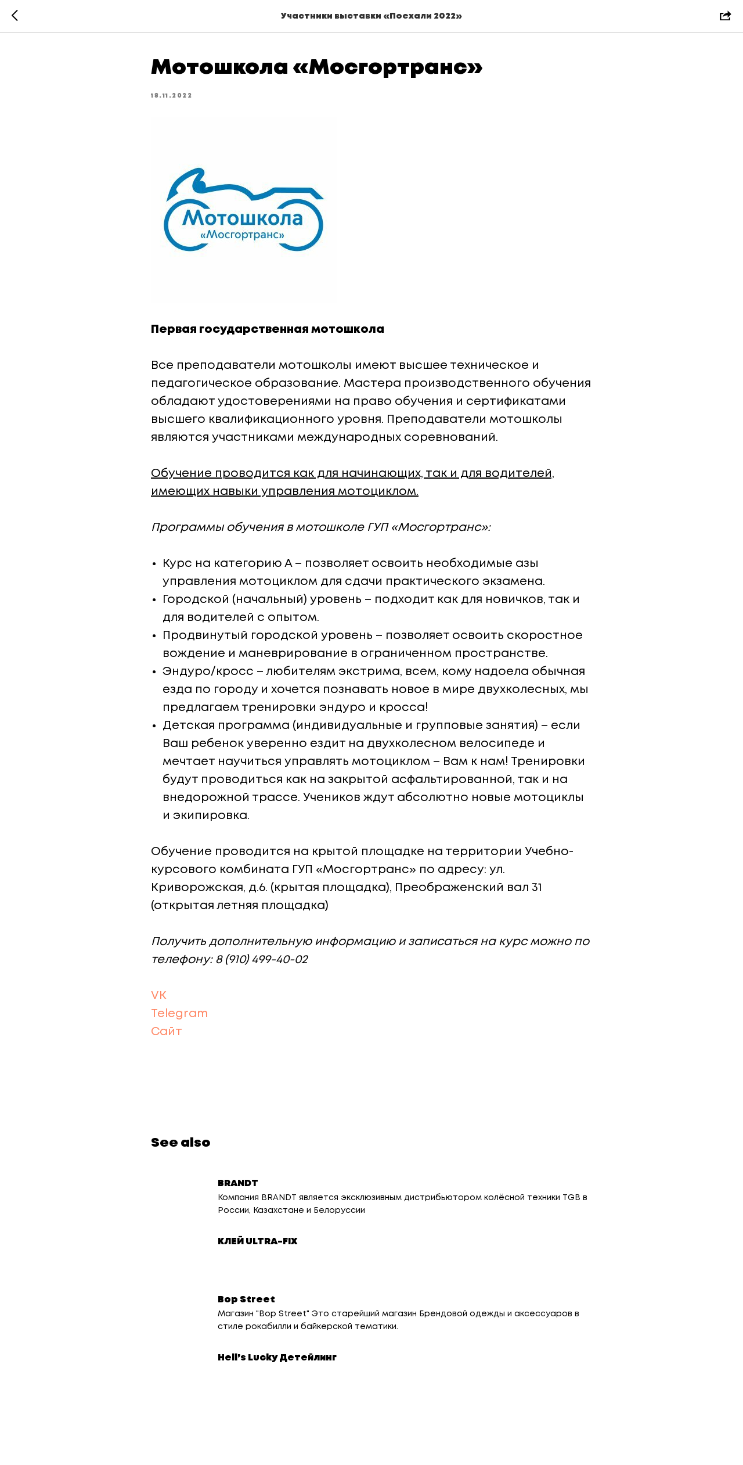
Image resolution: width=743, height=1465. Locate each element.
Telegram (181, 1013)
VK (159, 995)
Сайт (166, 1031)
